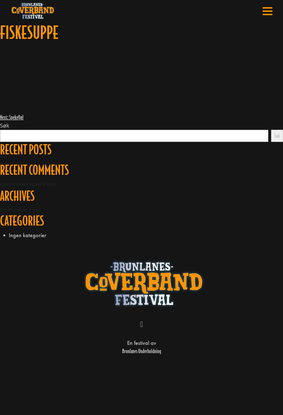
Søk (4, 125)
